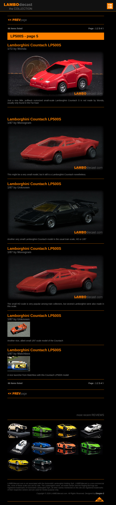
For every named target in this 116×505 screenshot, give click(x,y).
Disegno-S (100, 493)
